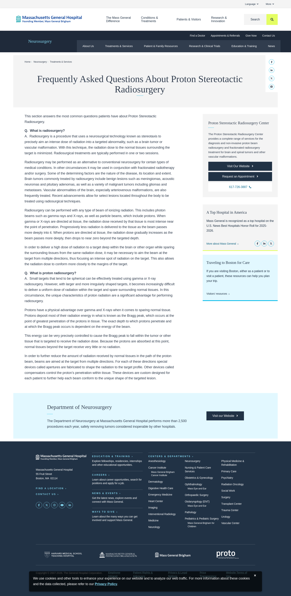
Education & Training (244, 46)
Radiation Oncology (232, 484)
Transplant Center (231, 503)
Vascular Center (230, 523)
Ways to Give (103, 512)
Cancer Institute (157, 467)
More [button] (270, 4)
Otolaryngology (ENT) (197, 501)
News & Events (105, 493)
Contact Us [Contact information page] (46, 494)
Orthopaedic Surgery (196, 494)
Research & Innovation (219, 19)
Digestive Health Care (160, 488)
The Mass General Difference (118, 19)
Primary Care (228, 471)
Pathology (190, 512)
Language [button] (251, 4)
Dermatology (155, 481)
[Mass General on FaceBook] (39, 505)
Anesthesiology (157, 461)
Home (27, 62)
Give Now (250, 35)
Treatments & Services (119, 46)
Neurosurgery (40, 41)
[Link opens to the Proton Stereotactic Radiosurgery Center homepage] (240, 166)
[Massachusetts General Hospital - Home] (61, 457)
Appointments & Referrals (225, 35)
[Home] (55, 19)
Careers (99, 475)
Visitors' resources (216, 293)
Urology (225, 516)
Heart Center (155, 501)
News (271, 46)
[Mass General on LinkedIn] (70, 505)
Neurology (154, 527)
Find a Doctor (197, 35)
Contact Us (268, 35)
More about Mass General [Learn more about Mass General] (221, 243)
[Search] (261, 19)
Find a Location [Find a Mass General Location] (50, 488)
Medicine (153, 520)
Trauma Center (229, 510)
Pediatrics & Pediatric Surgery (202, 518)
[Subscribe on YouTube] (62, 505)
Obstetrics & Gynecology (199, 477)
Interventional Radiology (162, 514)
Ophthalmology (193, 484)
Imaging (153, 507)
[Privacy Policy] (106, 584)
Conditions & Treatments (149, 19)
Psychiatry (227, 477)
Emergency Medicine (160, 494)
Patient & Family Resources (161, 46)
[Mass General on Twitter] (47, 505)
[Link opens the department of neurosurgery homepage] (225, 415)
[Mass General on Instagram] (54, 505)
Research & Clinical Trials (204, 46)
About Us (88, 46)
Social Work (228, 490)
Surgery (225, 497)
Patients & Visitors (189, 19)
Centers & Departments (169, 456)
